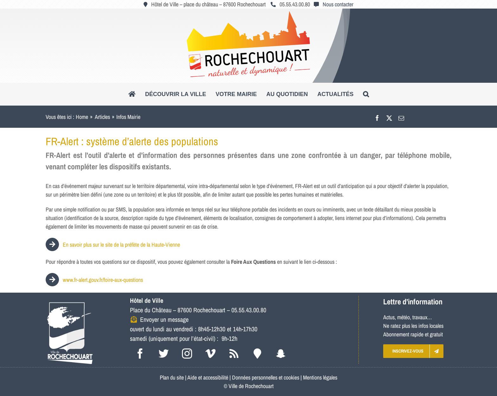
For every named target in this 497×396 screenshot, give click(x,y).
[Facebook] (377, 117)
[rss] (234, 353)
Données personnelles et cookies (265, 377)
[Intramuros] (257, 353)
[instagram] (187, 353)
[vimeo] (210, 353)
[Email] (401, 117)
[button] (366, 94)
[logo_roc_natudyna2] (248, 14)
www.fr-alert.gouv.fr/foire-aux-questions (103, 280)
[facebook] (140, 353)
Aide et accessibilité (207, 377)
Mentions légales (320, 377)
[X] (389, 117)
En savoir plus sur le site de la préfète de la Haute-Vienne (113, 245)
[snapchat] (281, 353)
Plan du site (172, 377)
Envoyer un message (164, 319)
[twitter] (163, 353)
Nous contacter (338, 4)
